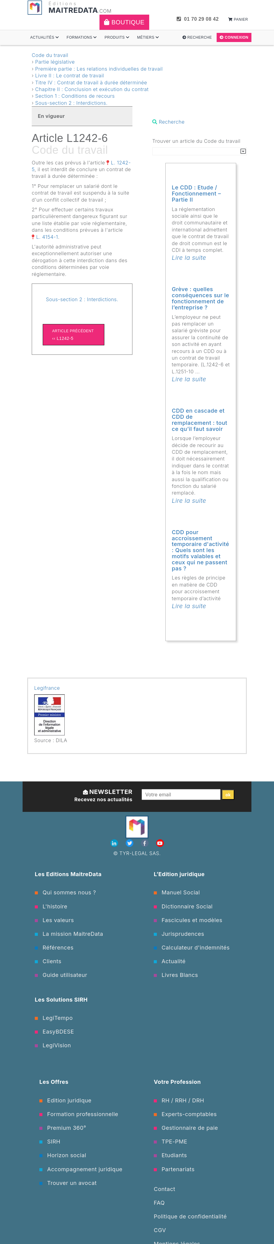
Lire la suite (189, 257)
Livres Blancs (176, 975)
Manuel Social (177, 892)
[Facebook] (145, 843)
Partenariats (174, 1169)
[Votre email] (181, 794)
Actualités (44, 37)
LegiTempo (54, 1018)
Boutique (124, 22)
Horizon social (62, 1155)
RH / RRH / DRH (179, 1100)
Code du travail (50, 55)
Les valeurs (54, 920)
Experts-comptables (185, 1114)
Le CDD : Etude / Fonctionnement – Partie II (196, 193)
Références (54, 947)
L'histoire (51, 906)
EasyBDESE (54, 1031)
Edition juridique (65, 1100)
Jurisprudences (179, 934)
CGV (160, 1230)
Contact (164, 1189)
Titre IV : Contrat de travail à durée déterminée (91, 82)
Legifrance (47, 688)
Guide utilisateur (61, 975)
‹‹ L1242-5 (73, 334)
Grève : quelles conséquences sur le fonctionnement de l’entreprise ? (200, 298)
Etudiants (170, 1155)
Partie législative (55, 62)
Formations (82, 37)
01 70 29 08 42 (198, 19)
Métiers (148, 37)
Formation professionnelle (78, 1114)
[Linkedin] (115, 843)
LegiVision (53, 1045)
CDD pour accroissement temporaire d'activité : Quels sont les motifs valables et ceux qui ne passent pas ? (200, 550)
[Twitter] (130, 843)
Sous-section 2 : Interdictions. (71, 103)
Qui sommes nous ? (65, 892)
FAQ (159, 1203)
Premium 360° (62, 1128)
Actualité (170, 961)
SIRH (49, 1141)
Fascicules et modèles (188, 920)
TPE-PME (170, 1141)
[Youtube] (160, 843)
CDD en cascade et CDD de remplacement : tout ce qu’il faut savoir (199, 419)
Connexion (234, 37)
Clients (48, 961)
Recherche (197, 37)
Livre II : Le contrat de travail (69, 75)
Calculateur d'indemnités (192, 947)
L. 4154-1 (47, 237)
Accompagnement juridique (80, 1169)
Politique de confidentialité (190, 1216)
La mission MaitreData (69, 934)
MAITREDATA (73, 10)
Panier (238, 19)
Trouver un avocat (68, 1183)
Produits (117, 37)
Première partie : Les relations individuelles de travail (99, 69)
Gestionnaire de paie (186, 1128)
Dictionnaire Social (183, 906)
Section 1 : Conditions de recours (75, 96)
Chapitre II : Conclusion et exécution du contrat (92, 89)
